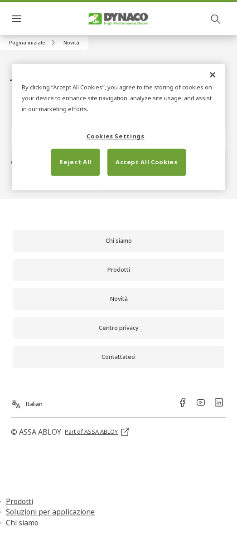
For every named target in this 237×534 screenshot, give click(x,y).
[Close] (212, 74)
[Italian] (27, 401)
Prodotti (19, 501)
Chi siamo (22, 523)
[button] (71, 43)
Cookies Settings (115, 136)
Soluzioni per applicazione (50, 512)
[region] (118, 127)
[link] (33, 42)
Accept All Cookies (147, 162)
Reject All (75, 162)
